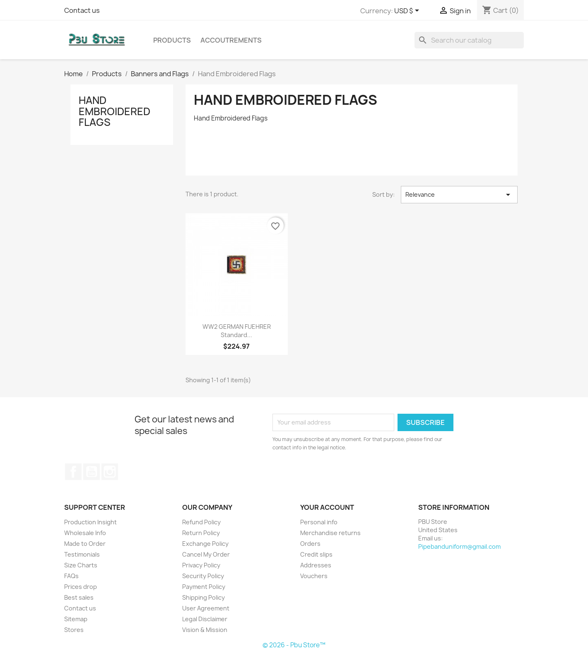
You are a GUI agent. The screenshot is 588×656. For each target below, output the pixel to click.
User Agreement (205, 608)
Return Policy (201, 533)
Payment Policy (203, 587)
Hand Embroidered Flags (114, 111)
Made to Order (85, 543)
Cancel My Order (206, 554)
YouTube (91, 471)
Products (172, 40)
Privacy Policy (201, 565)
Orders (310, 543)
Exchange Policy (205, 543)
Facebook (73, 471)
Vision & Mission (204, 630)
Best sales (79, 597)
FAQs (71, 576)
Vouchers (314, 576)
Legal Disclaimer (204, 619)
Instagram (109, 471)
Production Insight (90, 522)
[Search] (469, 40)
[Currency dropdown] (408, 11)
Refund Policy (201, 522)
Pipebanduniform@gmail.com (459, 546)
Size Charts (80, 565)
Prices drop (80, 587)
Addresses (315, 565)
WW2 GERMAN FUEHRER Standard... (236, 331)
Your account (327, 507)
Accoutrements (231, 40)
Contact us (82, 10)
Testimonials (82, 554)
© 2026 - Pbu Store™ (294, 645)
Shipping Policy (203, 597)
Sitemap (75, 619)
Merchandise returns (330, 533)
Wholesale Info (85, 533)
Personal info (318, 522)
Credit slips (316, 554)
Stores (74, 630)
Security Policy (203, 576)
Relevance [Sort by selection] (459, 195)
